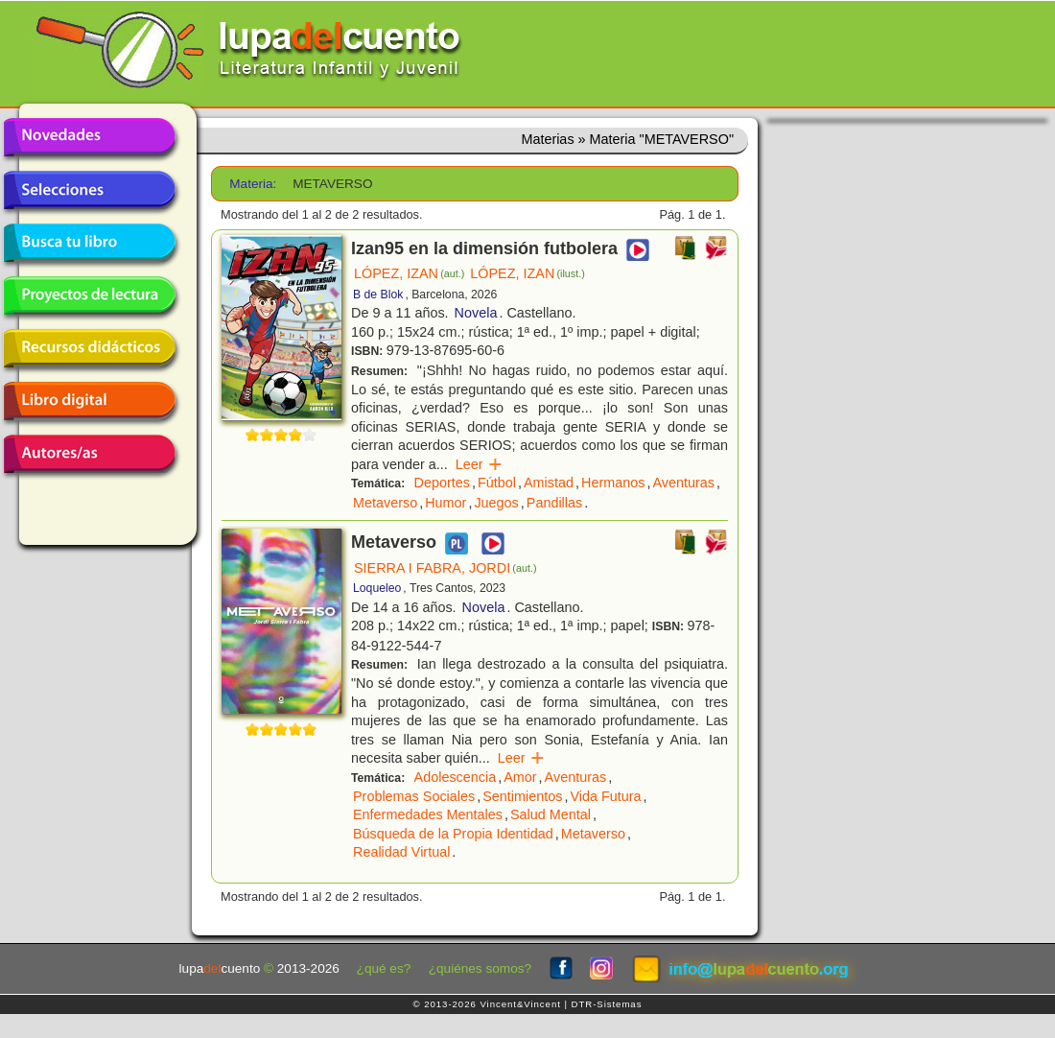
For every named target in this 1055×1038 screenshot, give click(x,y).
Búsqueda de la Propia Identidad (453, 833)
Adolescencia (455, 777)
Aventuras (683, 482)
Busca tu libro (89, 243)
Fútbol (497, 482)
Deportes (442, 482)
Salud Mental (550, 814)
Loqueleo (377, 588)
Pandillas (554, 502)
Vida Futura (605, 796)
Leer (479, 464)
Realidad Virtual (401, 852)
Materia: (252, 184)
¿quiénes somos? (480, 968)
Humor (445, 502)
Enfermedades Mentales (428, 814)
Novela (476, 312)
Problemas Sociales (414, 796)
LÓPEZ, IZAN (409, 273)
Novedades (89, 137)
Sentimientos (522, 796)
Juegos (496, 502)
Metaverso (385, 502)
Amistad (549, 482)
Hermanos (613, 482)
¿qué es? (384, 968)
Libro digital (89, 401)
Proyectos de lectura (89, 295)
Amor (520, 777)
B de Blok (378, 294)
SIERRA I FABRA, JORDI (445, 568)
